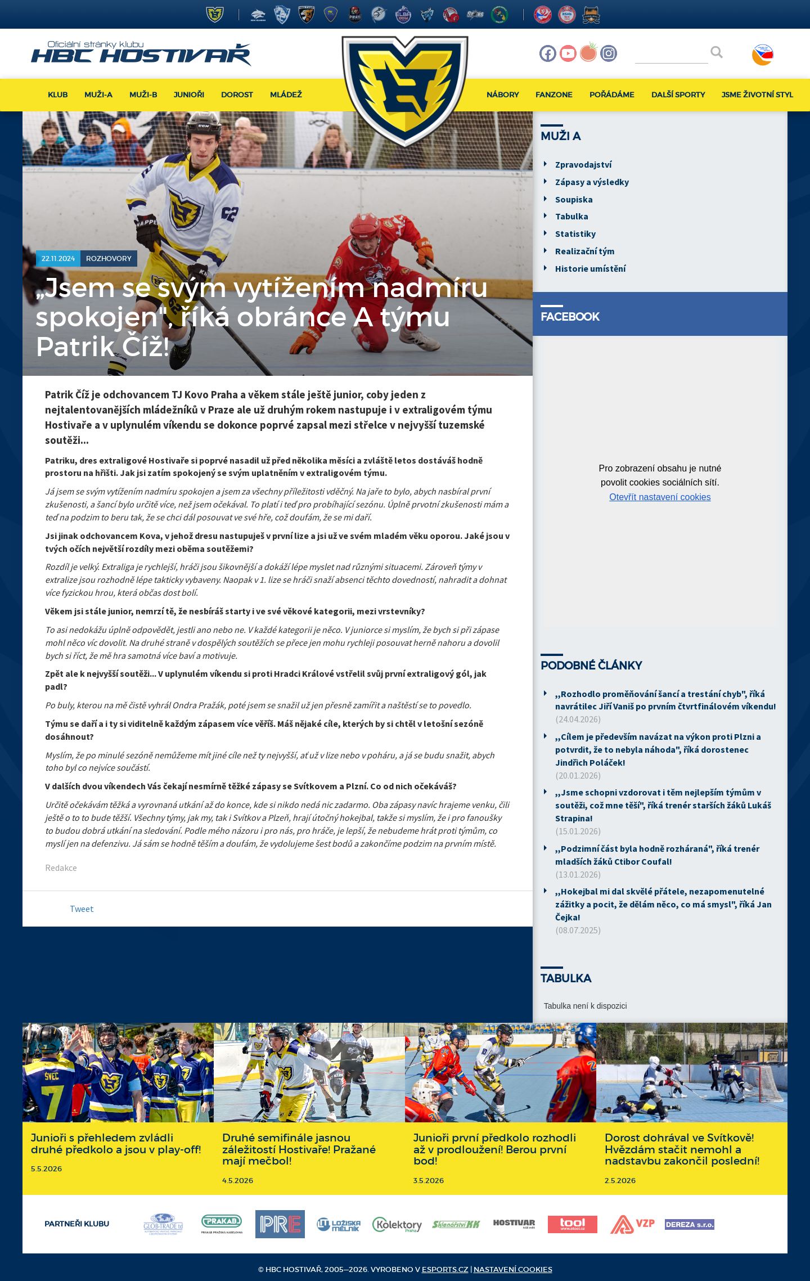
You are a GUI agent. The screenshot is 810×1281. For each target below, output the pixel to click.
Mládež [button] (286, 95)
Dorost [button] (237, 95)
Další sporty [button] (678, 95)
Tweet (82, 908)
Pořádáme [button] (612, 95)
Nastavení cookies (513, 1269)
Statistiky (575, 233)
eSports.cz (445, 1269)
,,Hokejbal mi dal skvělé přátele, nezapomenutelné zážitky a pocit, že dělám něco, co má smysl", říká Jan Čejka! (663, 904)
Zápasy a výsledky (592, 181)
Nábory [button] (503, 95)
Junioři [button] (189, 95)
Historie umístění (590, 268)
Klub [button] (58, 95)
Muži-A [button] (98, 95)
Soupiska (574, 199)
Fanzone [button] (554, 95)
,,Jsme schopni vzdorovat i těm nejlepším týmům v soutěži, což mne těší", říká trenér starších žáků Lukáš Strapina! (663, 805)
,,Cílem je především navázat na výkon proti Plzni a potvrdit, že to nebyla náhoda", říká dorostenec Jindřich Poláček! (658, 749)
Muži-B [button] (143, 95)
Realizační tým (585, 251)
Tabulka (571, 216)
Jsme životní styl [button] (757, 95)
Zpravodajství (583, 164)
